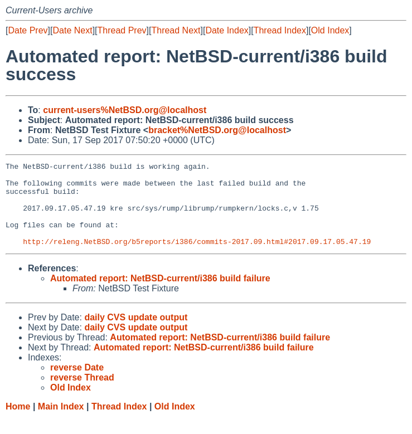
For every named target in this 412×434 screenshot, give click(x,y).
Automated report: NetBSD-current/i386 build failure (160, 295)
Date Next (72, 30)
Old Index (330, 30)
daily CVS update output (135, 334)
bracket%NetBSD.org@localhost (217, 130)
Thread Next (175, 30)
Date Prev (27, 30)
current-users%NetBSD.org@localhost (124, 110)
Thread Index (280, 30)
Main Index (61, 423)
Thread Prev (122, 30)
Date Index (226, 30)
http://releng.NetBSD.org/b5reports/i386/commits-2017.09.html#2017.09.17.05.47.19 (197, 258)
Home (18, 423)
